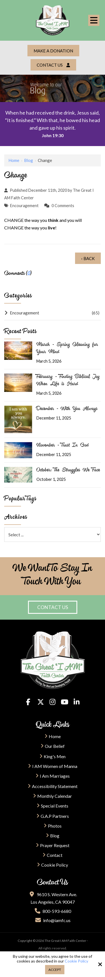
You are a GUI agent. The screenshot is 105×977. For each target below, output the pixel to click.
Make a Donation (53, 50)
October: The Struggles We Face (68, 470)
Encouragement (24, 205)
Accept (54, 970)
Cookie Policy (76, 961)
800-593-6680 (52, 911)
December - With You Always (67, 409)
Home (13, 160)
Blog (28, 160)
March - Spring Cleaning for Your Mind (67, 348)
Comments (64, 205)
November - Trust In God (62, 446)
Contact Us (53, 64)
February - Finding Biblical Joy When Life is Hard (68, 380)
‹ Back (88, 258)
